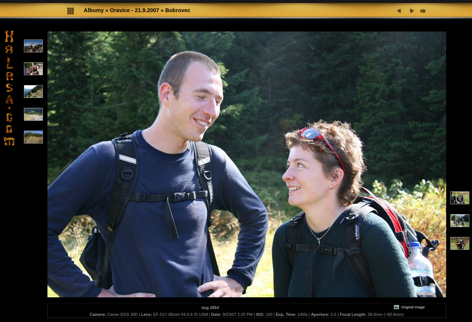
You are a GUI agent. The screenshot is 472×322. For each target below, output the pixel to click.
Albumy (94, 10)
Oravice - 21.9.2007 (134, 10)
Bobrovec (177, 10)
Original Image (409, 307)
